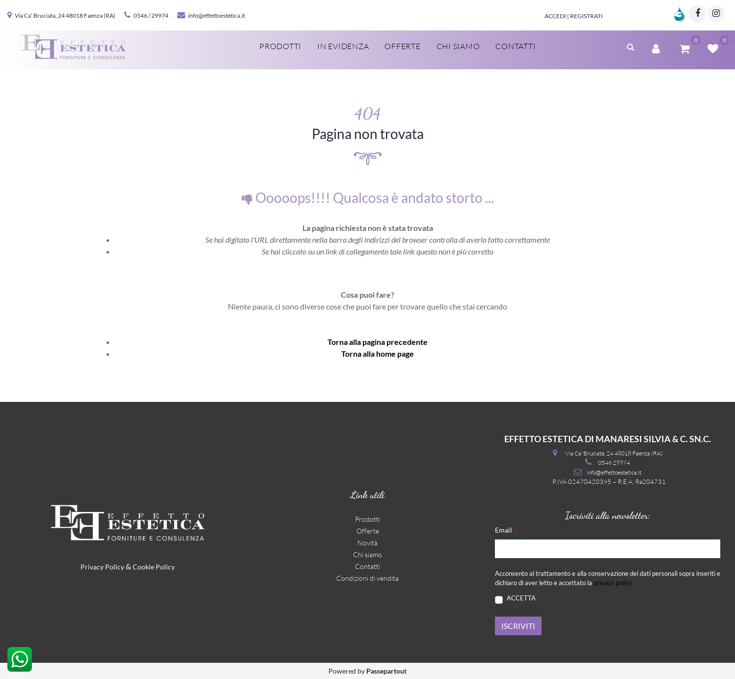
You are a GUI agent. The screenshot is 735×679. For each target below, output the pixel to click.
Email (506, 529)
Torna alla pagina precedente (377, 341)
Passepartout (386, 671)
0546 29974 (614, 462)
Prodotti (280, 46)
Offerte (402, 46)
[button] (630, 46)
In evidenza (343, 46)
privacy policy (613, 583)
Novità (367, 542)
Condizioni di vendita (367, 578)
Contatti (515, 46)
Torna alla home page (377, 353)
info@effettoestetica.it (216, 15)
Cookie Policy (154, 567)
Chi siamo (458, 46)
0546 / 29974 (151, 15)
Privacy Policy (102, 567)
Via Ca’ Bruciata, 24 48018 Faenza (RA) (65, 15)
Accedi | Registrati (573, 16)
